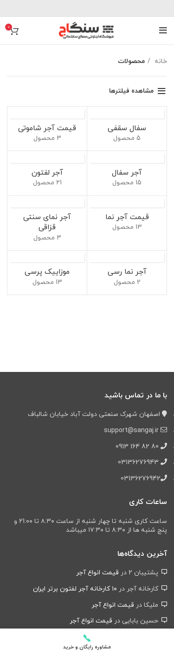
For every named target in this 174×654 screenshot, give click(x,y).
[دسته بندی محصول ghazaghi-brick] (47, 223)
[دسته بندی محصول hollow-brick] (127, 173)
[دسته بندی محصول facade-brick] (127, 218)
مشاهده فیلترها (131, 91)
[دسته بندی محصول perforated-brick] (47, 173)
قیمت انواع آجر (97, 572)
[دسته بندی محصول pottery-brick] (127, 128)
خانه (160, 61)
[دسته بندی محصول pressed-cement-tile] (47, 272)
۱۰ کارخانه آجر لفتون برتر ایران (75, 589)
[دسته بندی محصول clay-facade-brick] (127, 272)
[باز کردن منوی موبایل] (163, 30)
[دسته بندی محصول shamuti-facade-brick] (47, 128)
